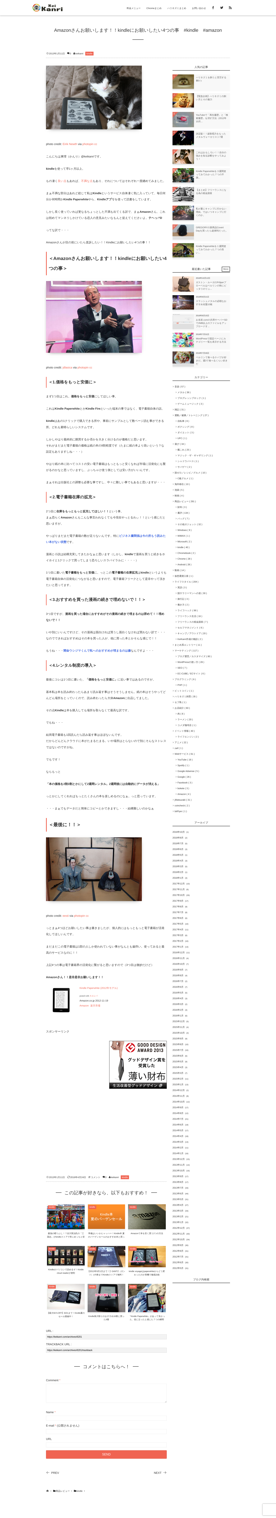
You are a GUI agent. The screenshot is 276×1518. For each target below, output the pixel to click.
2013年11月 (178, 1165)
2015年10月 (178, 1033)
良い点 (62, 181)
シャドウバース (188, 461)
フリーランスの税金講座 (192, 622)
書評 (183, 513)
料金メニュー (134, 8)
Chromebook (186, 553)
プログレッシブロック (191, 398)
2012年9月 (177, 1245)
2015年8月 (177, 1044)
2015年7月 (177, 1050)
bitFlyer (181, 811)
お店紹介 (182, 708)
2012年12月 (178, 1228)
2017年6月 (177, 918)
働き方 (183, 604)
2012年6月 (177, 1262)
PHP (182, 685)
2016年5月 (177, 992)
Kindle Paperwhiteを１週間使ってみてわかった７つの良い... (211, 249)
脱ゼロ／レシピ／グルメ (190, 472)
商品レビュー (185, 501)
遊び (180, 444)
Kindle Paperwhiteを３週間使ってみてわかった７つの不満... (211, 174)
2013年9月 (177, 1176)
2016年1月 (177, 1015)
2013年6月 (177, 1193)
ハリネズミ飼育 (186, 696)
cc (95, 144)
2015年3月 (177, 1073)
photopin (88, 144)
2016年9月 (177, 969)
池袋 (179, 490)
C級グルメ (185, 478)
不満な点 (87, 181)
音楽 (180, 386)
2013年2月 (177, 1216)
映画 (179, 495)
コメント (95, 1177)
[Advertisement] (75, 1065)
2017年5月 (177, 923)
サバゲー (184, 467)
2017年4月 (177, 929)
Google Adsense (188, 771)
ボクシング (185, 426)
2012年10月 (178, 1239)
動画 (180, 570)
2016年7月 (177, 981)
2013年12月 (178, 1159)
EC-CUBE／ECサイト (191, 673)
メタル (184, 392)
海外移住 (182, 484)
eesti (66, 915)
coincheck (182, 805)
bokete (183, 788)
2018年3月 (177, 866)
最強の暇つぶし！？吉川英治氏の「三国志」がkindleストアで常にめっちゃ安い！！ (66, 1236)
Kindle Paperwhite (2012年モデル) (99, 988)
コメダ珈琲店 (186, 725)
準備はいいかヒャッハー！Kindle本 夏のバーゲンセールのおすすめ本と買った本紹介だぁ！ (106, 1236)
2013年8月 (177, 1182)
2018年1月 (177, 878)
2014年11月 (178, 1096)
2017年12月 (178, 883)
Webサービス (185, 754)
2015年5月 (177, 1061)
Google (184, 777)
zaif (179, 748)
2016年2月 (177, 1010)
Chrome (184, 558)
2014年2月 (177, 1147)
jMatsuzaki (183, 800)
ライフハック (187, 610)
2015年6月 (177, 1055)
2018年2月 (177, 872)
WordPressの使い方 (190, 662)
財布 (182, 507)
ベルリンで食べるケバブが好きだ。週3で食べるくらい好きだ (212, 360)
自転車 (183, 421)
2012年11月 (178, 1233)
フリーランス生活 (189, 616)
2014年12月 (178, 1090)
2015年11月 (178, 1027)
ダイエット (185, 432)
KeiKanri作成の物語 (189, 639)
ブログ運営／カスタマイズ (194, 656)
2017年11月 (178, 889)
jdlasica (67, 367)
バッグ (183, 518)
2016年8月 (177, 975)
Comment (52, 1380)
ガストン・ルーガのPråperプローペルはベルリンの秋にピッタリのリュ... (211, 285)
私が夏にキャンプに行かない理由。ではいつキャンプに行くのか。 (211, 212)
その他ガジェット (189, 524)
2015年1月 (177, 1084)
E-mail (50, 1425)
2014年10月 (178, 1101)
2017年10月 (178, 895)
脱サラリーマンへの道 (192, 593)
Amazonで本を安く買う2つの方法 (147, 1233)
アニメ (181, 742)
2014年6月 (177, 1124)
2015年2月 (177, 1078)
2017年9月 (177, 901)
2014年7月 (177, 1119)
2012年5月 (177, 1268)
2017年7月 (177, 912)
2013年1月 (177, 1222)
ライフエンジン (188, 736)
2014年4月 (177, 1136)
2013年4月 (177, 1205)
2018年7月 (177, 843)
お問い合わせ (199, 8)
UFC (182, 438)
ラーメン (185, 719)
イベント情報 (185, 731)
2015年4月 (177, 1067)
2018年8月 (177, 837)
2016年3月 (177, 1004)
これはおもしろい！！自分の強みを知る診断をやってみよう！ (211, 155)
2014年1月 (177, 1153)
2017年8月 (177, 906)
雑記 (180, 409)
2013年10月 (178, 1170)
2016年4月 (177, 998)
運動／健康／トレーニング (192, 415)
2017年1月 (177, 946)
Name (50, 1412)
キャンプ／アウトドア (192, 633)
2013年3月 (177, 1210)
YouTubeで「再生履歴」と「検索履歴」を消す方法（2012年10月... (212, 118)
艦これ (184, 449)
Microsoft (184, 541)
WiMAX (183, 536)
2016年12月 (178, 952)
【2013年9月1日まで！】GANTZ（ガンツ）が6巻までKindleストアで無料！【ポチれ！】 (106, 1274)
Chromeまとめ (154, 8)
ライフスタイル (186, 581)
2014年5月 (177, 1130)
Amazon (84, 1005)
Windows (184, 530)
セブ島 (180, 702)
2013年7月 (177, 1187)
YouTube (185, 759)
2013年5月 (177, 1199)
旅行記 (183, 599)
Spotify (183, 765)
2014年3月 (177, 1142)
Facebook (184, 782)
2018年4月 (177, 860)
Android (184, 564)
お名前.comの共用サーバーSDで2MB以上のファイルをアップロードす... (211, 323)
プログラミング (185, 679)
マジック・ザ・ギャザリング (195, 455)
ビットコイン (184, 690)
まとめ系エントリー (188, 645)
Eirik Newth (70, 144)
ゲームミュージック (190, 404)
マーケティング (186, 650)
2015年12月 (178, 1021)
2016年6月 (177, 987)
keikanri (79, 53)
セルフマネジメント (190, 627)
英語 (182, 587)
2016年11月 (178, 958)
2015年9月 (177, 1038)
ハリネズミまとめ (176, 8)
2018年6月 (177, 849)
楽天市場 (95, 1005)
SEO (182, 668)
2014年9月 (177, 1107)
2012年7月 (177, 1256)
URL (49, 1439)
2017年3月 (177, 935)
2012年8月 (177, 1251)
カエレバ (94, 996)
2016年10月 (178, 964)
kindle (89, 53)
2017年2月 (177, 941)
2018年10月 (178, 832)
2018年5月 (177, 855)
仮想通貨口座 (184, 576)
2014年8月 (177, 1113)
